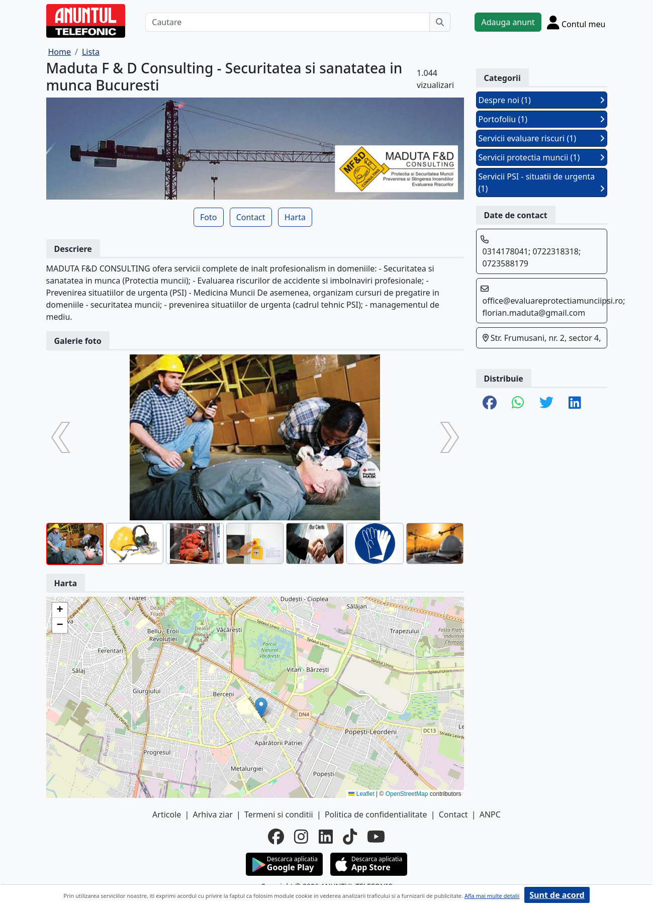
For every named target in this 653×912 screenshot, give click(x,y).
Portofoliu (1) (542, 119)
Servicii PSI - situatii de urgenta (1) (542, 182)
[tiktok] (350, 837)
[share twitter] (546, 403)
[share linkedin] (575, 403)
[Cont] (576, 22)
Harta (295, 217)
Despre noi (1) (542, 100)
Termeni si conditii (278, 814)
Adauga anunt (507, 22)
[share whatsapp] (518, 403)
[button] (261, 707)
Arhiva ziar (212, 814)
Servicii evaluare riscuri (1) (542, 138)
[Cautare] (287, 22)
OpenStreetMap (407, 793)
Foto (208, 217)
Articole (166, 814)
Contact (250, 217)
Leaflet (361, 793)
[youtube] (376, 837)
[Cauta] (439, 22)
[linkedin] (326, 837)
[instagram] (301, 837)
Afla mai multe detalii (491, 895)
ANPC (490, 814)
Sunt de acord (556, 894)
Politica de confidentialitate (376, 814)
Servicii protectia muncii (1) (542, 157)
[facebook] (276, 837)
